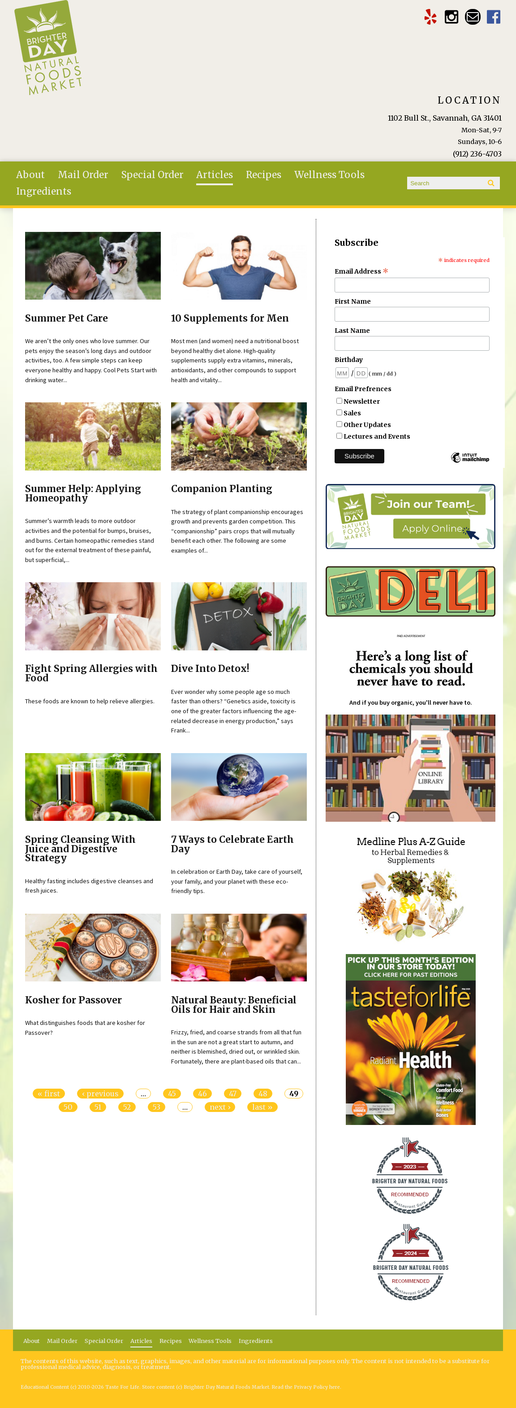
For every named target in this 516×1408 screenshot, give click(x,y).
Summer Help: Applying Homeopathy (83, 493)
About (30, 175)
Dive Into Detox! (210, 669)
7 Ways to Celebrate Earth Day (232, 844)
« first (49, 1093)
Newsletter (362, 401)
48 (262, 1093)
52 (127, 1107)
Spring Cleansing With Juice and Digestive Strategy (80, 849)
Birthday (349, 360)
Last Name (352, 331)
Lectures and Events (377, 436)
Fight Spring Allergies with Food (91, 673)
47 (232, 1093)
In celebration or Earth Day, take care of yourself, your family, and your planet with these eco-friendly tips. (236, 881)
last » (262, 1107)
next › (220, 1107)
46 (202, 1093)
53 (156, 1107)
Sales (352, 413)
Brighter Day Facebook (494, 17)
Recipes (263, 175)
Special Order (152, 175)
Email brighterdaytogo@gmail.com (473, 17)
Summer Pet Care (66, 318)
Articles (214, 175)
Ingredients (43, 191)
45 (172, 1093)
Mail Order (83, 175)
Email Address (362, 271)
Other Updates (367, 425)
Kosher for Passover (73, 1000)
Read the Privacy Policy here (306, 1387)
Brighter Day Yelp (431, 17)
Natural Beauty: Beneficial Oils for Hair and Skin (234, 1005)
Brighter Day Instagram (452, 17)
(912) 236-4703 (477, 153)
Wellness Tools (329, 175)
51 (98, 1107)
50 (68, 1107)
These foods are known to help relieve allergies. (90, 701)
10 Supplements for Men (230, 318)
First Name (353, 301)
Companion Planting (221, 489)
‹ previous (100, 1093)
